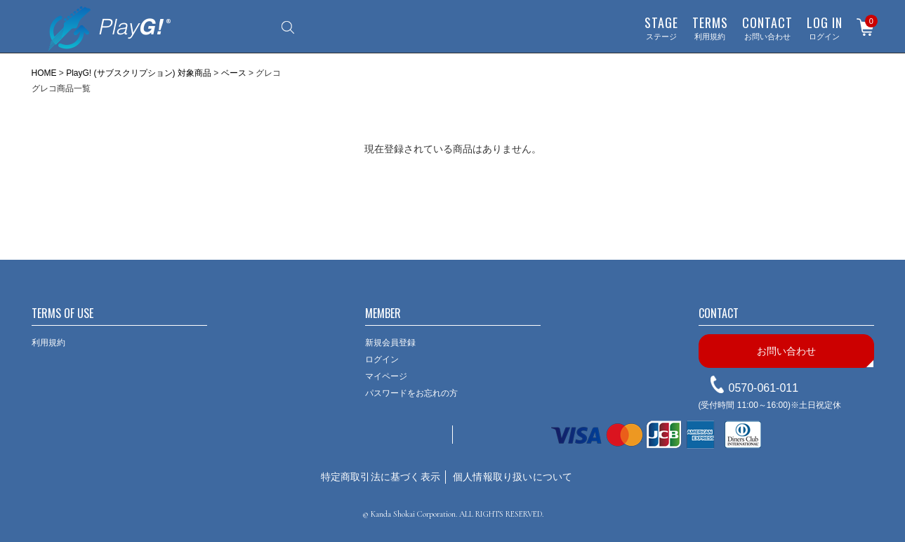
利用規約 (710, 27)
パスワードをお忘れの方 (411, 393)
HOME (44, 73)
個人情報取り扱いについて (512, 476)
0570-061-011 (764, 388)
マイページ (386, 376)
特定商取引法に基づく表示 (380, 476)
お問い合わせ (767, 27)
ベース (233, 73)
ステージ (661, 27)
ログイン (825, 27)
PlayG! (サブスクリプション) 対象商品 (138, 73)
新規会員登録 (390, 343)
